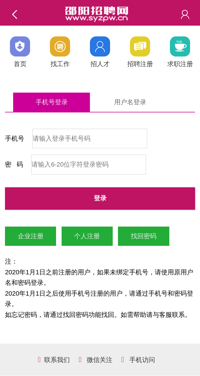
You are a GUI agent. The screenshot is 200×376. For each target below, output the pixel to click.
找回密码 (143, 236)
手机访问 (142, 359)
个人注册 (87, 236)
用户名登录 (130, 102)
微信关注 (99, 359)
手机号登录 (52, 102)
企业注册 (31, 236)
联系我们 (57, 359)
